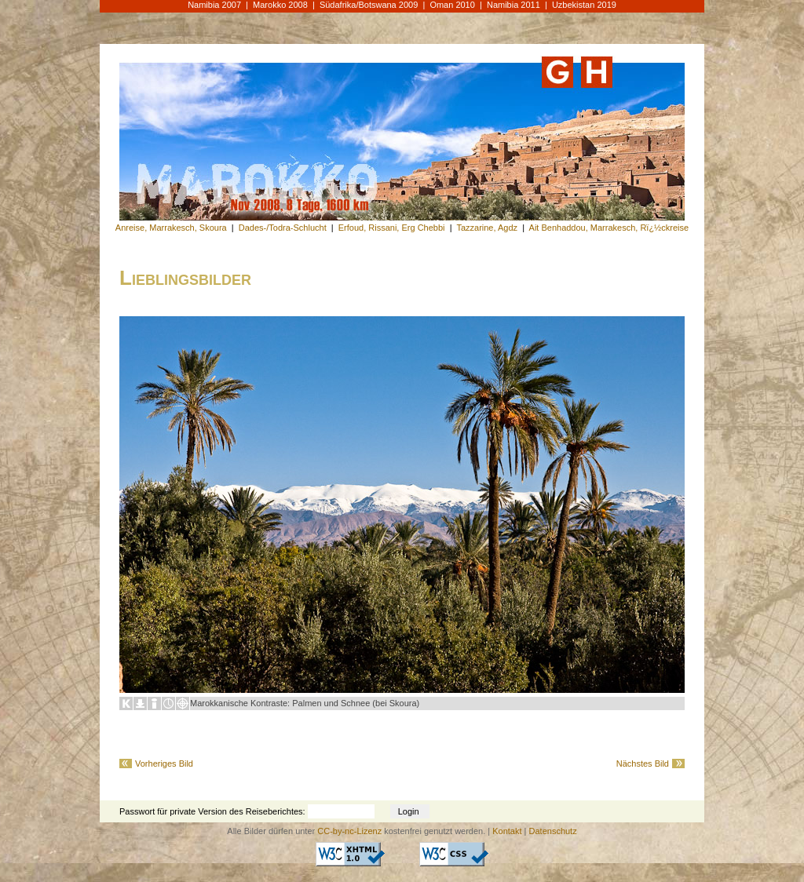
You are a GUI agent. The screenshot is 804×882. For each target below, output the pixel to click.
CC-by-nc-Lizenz (349, 831)
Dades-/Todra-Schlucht (283, 227)
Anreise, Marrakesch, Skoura (171, 227)
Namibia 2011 (513, 4)
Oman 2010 (451, 4)
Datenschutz (553, 831)
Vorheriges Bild (164, 763)
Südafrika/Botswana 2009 (369, 4)
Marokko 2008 (280, 4)
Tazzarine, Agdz (486, 227)
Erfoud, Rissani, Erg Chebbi (391, 227)
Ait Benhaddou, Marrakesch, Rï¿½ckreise (609, 227)
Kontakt (506, 831)
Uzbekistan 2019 (584, 4)
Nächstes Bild (642, 763)
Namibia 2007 (214, 4)
